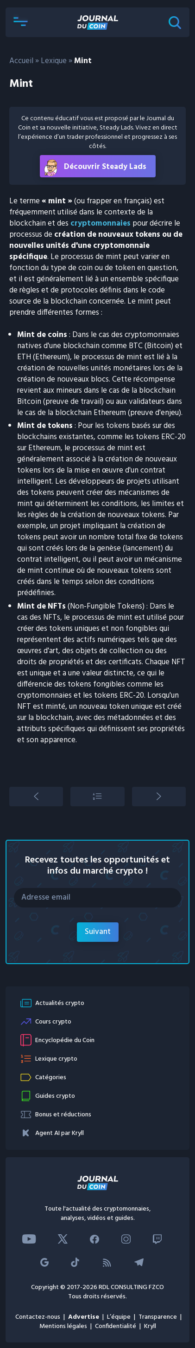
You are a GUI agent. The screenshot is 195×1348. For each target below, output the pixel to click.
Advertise (83, 1317)
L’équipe (119, 1317)
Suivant (98, 932)
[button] (20, 22)
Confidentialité (115, 1326)
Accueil (21, 61)
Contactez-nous (37, 1317)
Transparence (157, 1317)
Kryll (150, 1326)
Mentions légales (63, 1326)
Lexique (54, 61)
